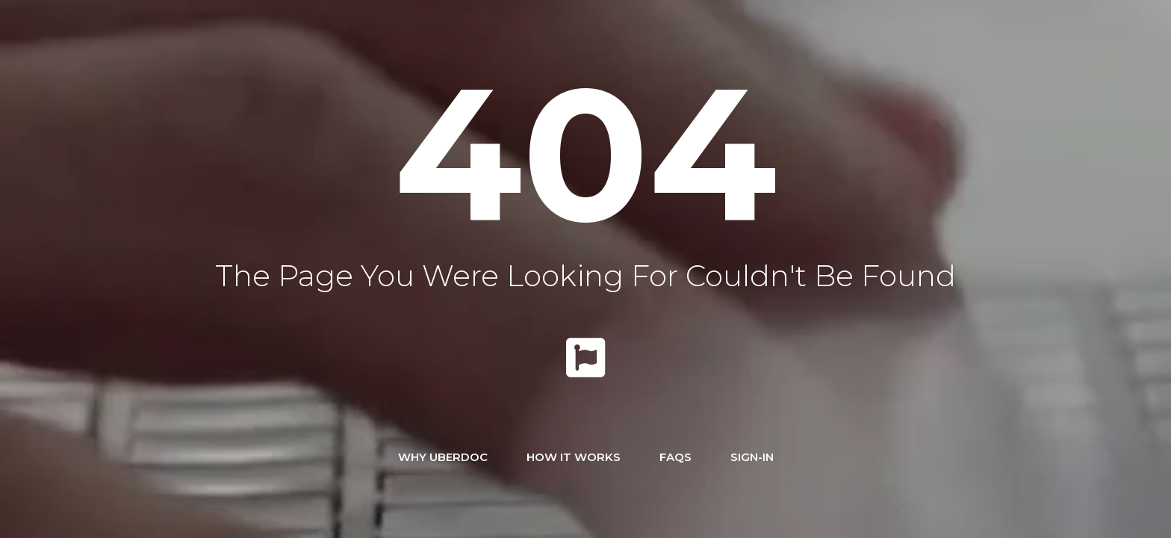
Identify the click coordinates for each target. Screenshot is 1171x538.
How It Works (574, 457)
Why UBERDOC (443, 457)
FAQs (675, 457)
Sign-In (752, 457)
